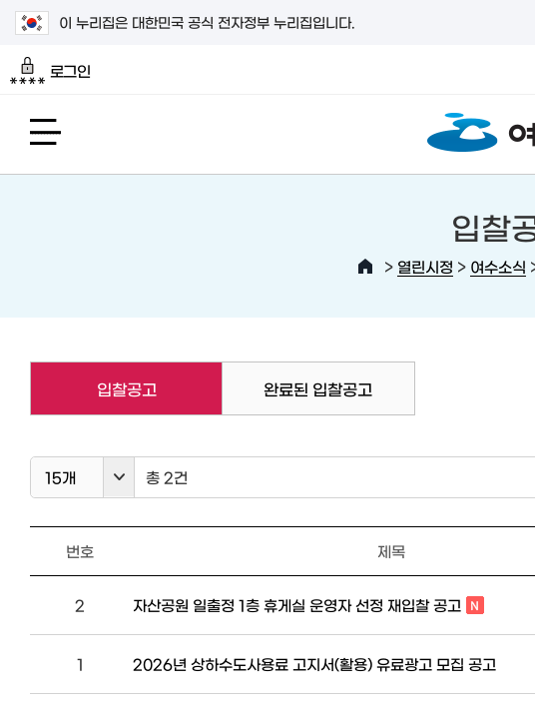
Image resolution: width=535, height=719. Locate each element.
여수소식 (498, 266)
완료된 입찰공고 (318, 388)
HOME (365, 267)
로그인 (50, 71)
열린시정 (425, 266)
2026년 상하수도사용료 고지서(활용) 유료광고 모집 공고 (314, 663)
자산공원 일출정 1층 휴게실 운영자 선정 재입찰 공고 (308, 606)
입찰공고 (93, 388)
